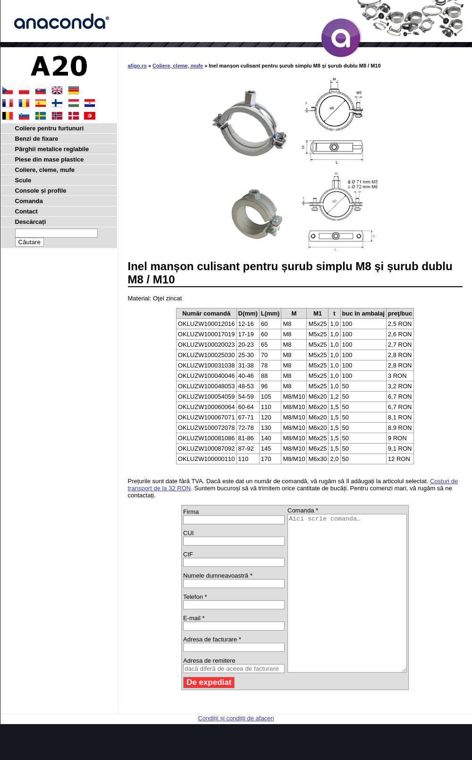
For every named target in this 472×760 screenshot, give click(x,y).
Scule (23, 180)
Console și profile (41, 190)
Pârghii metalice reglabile (52, 149)
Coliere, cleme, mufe (177, 65)
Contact (26, 211)
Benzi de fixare (37, 138)
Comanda (29, 201)
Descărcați (30, 221)
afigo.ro (137, 65)
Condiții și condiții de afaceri (236, 749)
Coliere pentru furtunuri (49, 128)
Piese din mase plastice (49, 159)
